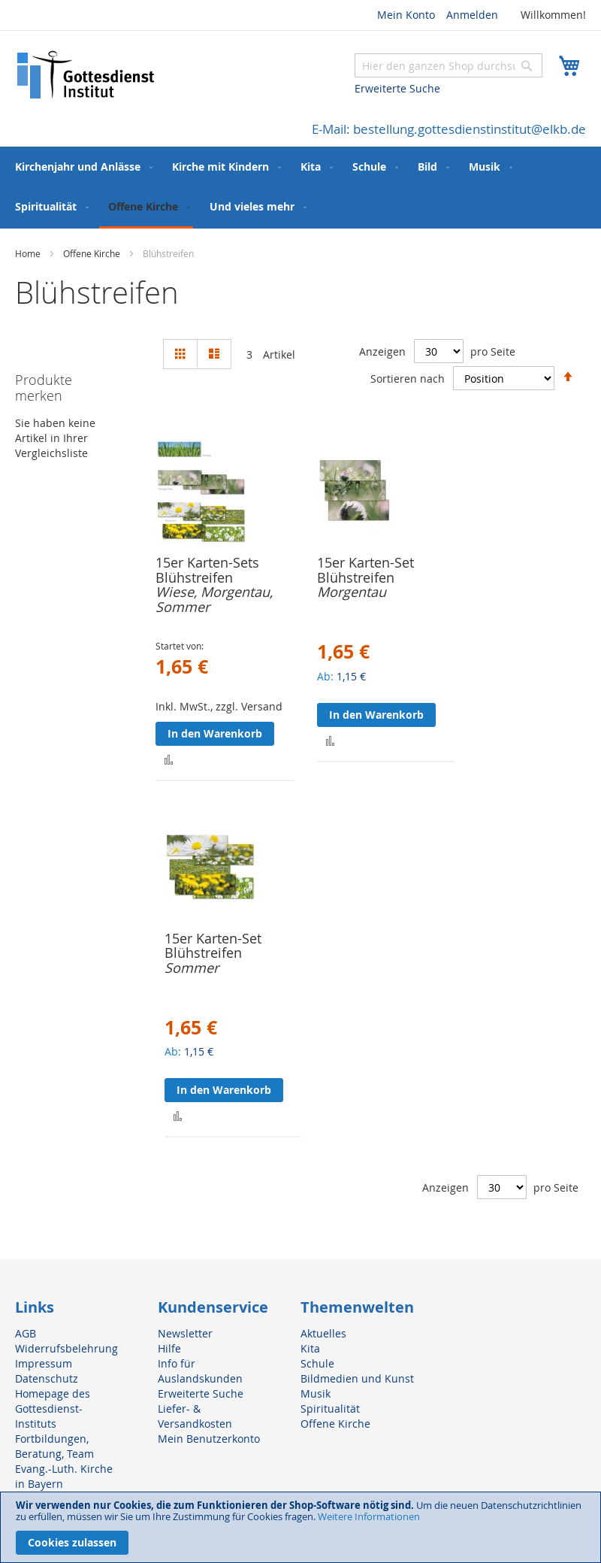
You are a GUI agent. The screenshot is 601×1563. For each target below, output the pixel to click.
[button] (169, 759)
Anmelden (472, 15)
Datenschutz (46, 1378)
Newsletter (185, 1333)
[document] (300, 1527)
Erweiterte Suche (397, 88)
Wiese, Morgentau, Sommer (214, 599)
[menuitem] (81, 166)
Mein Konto (406, 15)
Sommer (192, 968)
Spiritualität (330, 1408)
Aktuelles (323, 1333)
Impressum (43, 1363)
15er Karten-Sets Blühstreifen (207, 569)
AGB (25, 1333)
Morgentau (351, 592)
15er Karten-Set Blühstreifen (365, 569)
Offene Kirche (92, 253)
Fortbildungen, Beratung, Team (54, 1446)
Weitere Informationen (369, 1516)
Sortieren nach (407, 378)
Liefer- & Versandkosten (195, 1416)
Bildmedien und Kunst (357, 1378)
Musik (315, 1393)
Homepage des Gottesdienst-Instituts (52, 1408)
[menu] (300, 188)
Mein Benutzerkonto (209, 1438)
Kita (310, 1348)
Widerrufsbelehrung (66, 1348)
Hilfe (169, 1348)
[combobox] (448, 65)
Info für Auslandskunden (200, 1371)
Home (29, 253)
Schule (317, 1363)
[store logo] (86, 74)
